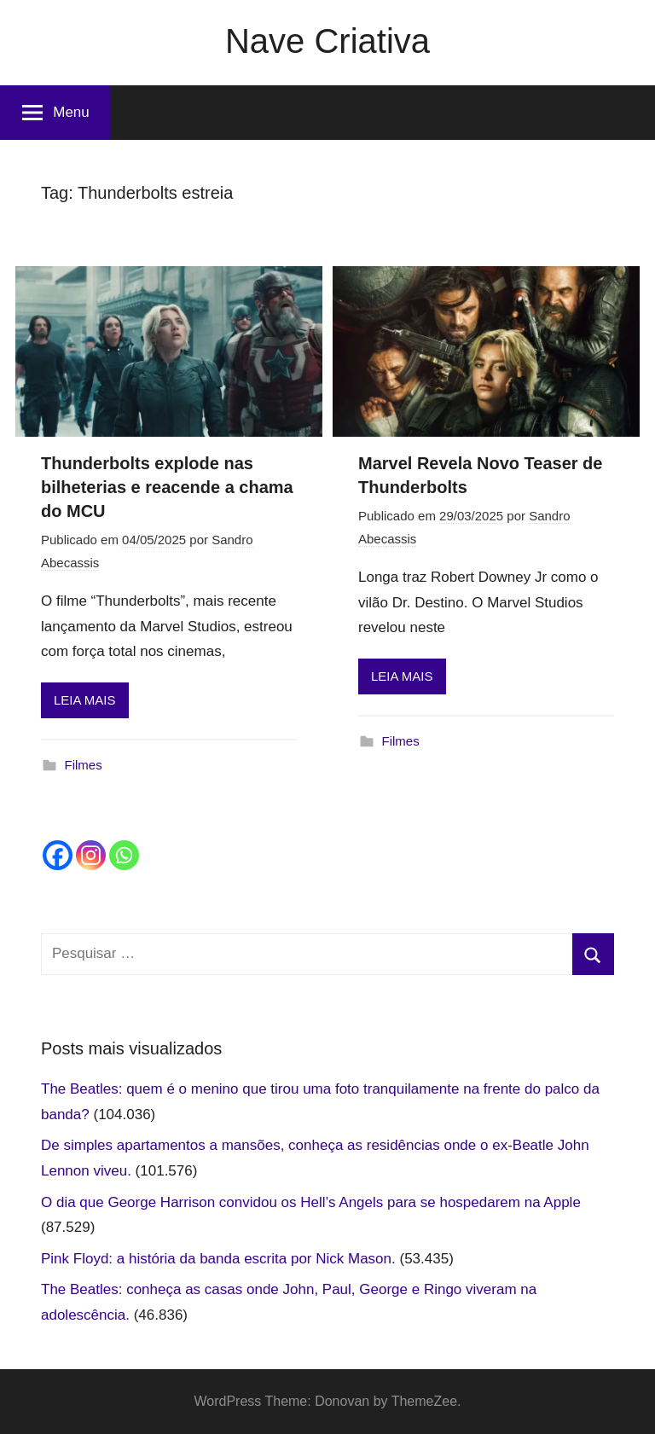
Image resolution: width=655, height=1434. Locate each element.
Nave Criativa (327, 41)
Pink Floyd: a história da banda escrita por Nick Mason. (218, 1259)
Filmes (83, 765)
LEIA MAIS (85, 700)
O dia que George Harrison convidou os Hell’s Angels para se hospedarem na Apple (311, 1202)
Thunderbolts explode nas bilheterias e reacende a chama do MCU (167, 487)
